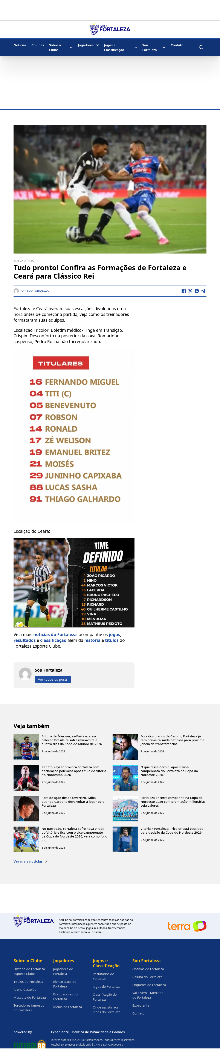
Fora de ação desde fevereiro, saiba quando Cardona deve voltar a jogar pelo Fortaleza (73, 802)
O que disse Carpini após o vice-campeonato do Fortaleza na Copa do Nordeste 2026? (169, 771)
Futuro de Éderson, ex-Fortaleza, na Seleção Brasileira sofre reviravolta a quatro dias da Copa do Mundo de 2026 (72, 740)
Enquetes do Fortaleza (149, 985)
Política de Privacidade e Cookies (98, 1032)
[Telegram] (203, 291)
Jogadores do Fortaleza (63, 971)
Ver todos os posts (53, 679)
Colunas (37, 45)
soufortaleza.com (79, 920)
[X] (190, 291)
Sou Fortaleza (149, 47)
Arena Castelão (25, 989)
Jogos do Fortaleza (107, 986)
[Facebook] (184, 291)
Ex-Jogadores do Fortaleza (65, 996)
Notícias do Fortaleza (148, 969)
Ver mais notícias (31, 861)
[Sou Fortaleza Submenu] (164, 47)
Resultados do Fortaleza (103, 976)
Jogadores (86, 45)
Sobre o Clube (55, 47)
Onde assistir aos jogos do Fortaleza (107, 1009)
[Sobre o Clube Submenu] (71, 47)
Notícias (20, 45)
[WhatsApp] (197, 291)
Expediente (140, 1005)
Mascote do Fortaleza (30, 997)
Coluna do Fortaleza (147, 977)
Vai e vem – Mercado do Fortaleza (147, 994)
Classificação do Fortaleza (105, 996)
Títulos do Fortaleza (28, 981)
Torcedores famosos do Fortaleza (29, 1007)
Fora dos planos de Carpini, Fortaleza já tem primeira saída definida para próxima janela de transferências (172, 740)
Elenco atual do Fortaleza (64, 983)
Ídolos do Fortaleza (67, 1007)
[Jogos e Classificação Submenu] (135, 47)
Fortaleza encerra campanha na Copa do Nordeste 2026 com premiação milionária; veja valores (173, 802)
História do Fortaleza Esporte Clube (29, 971)
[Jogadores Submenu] (97, 45)
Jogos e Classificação (114, 47)
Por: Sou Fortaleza (31, 291)
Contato (177, 45)
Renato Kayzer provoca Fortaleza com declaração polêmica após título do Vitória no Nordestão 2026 (74, 771)
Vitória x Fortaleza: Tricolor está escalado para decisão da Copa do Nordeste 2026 (172, 830)
